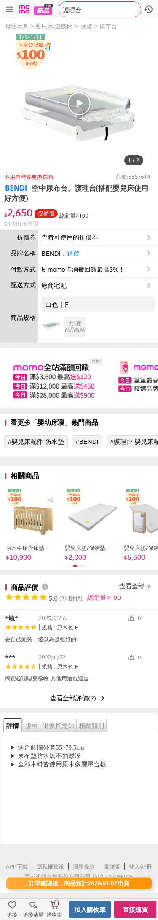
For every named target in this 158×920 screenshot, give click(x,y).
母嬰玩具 (17, 26)
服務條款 (84, 866)
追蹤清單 (33, 915)
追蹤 (73, 253)
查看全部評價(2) (78, 698)
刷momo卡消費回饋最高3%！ (83, 269)
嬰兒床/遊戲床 (53, 26)
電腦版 (112, 866)
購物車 (54, 915)
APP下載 (17, 866)
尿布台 (108, 26)
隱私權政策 (50, 866)
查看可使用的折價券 (97, 237)
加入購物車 (90, 909)
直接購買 (135, 909)
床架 (87, 26)
